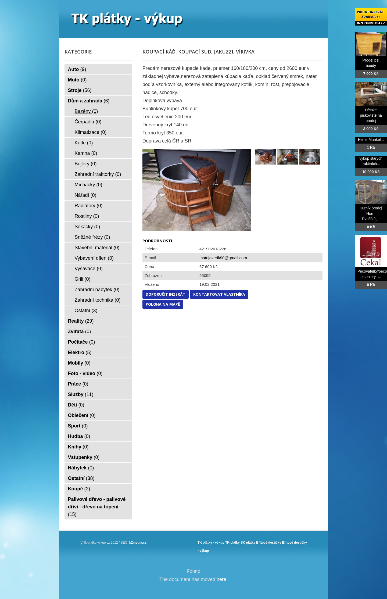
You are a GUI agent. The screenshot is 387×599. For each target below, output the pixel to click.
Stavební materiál (97, 247)
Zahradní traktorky (98, 174)
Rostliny (87, 216)
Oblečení (82, 415)
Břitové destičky (268, 542)
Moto (77, 80)
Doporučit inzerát (165, 294)
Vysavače (89, 268)
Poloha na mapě (163, 304)
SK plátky (248, 542)
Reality (81, 321)
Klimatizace (91, 132)
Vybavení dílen (94, 258)
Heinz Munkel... (371, 139)
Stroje (80, 90)
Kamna (86, 153)
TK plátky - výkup (211, 542)
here (221, 579)
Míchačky (88, 184)
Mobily (79, 363)
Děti (76, 405)
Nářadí (85, 195)
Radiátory (89, 205)
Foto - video (85, 373)
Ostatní (86, 310)
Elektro (80, 352)
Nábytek (81, 467)
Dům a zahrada (89, 101)
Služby (81, 394)
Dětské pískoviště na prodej (371, 115)
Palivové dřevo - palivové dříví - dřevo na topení (97, 507)
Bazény (86, 111)
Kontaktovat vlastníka (219, 294)
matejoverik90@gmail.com (223, 257)
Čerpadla (88, 121)
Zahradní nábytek (97, 289)
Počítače (81, 342)
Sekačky (87, 226)
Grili (83, 279)
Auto (77, 69)
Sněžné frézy (92, 237)
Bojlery (86, 163)
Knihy (78, 447)
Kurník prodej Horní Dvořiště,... (371, 213)
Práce (78, 384)
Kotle (84, 142)
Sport (78, 426)
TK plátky (232, 542)
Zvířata (79, 331)
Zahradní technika (98, 300)
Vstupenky (84, 457)
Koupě (79, 488)
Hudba (79, 436)
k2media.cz (137, 542)
